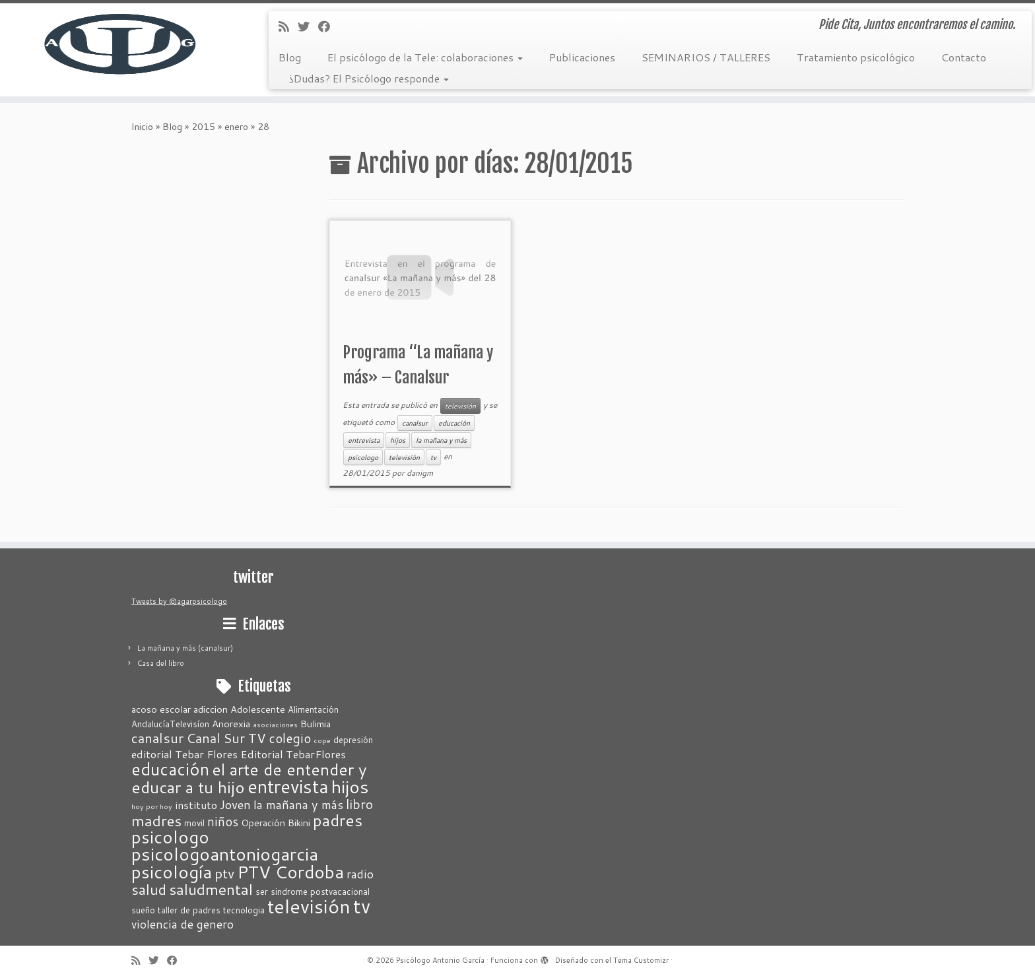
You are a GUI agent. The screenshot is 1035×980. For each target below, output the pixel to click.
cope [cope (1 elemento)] (322, 740)
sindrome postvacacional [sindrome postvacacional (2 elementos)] (320, 892)
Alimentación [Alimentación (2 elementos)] (313, 709)
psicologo (363, 457)
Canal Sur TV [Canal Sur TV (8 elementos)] (226, 738)
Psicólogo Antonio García (440, 960)
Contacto (963, 57)
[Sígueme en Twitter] (308, 26)
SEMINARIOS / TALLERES (706, 57)
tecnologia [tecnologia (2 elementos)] (244, 910)
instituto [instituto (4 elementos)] (196, 804)
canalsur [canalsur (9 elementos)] (157, 738)
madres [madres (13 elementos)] (156, 820)
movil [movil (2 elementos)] (194, 823)
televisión (460, 405)
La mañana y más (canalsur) (185, 648)
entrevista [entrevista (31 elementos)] (288, 786)
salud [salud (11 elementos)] (148, 889)
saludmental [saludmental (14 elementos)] (211, 888)
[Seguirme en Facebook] (328, 26)
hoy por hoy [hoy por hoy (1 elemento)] (151, 806)
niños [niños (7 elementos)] (222, 821)
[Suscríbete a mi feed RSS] (288, 26)
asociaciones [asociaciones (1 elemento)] (275, 724)
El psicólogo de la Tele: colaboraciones (425, 57)
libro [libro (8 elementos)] (359, 804)
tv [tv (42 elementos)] (361, 905)
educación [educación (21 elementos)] (170, 769)
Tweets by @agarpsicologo (179, 601)
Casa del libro (160, 663)
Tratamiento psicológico (856, 57)
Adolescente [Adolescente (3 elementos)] (257, 709)
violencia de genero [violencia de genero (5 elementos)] (182, 924)
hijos (397, 440)
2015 (203, 126)
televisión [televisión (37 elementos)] (309, 906)
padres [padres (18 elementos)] (337, 820)
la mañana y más (441, 440)
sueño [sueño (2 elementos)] (143, 910)
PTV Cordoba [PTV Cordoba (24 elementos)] (290, 871)
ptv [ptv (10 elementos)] (224, 873)
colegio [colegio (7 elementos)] (290, 738)
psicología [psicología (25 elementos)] (171, 871)
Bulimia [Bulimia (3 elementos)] (315, 724)
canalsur (415, 423)
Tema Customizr (641, 960)
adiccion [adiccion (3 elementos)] (210, 709)
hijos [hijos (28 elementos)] (350, 786)
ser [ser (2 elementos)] (261, 892)
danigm (420, 472)
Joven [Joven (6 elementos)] (235, 804)
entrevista (364, 440)
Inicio (142, 126)
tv (433, 457)
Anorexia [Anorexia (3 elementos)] (231, 724)
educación (454, 423)
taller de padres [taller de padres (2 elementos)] (189, 910)
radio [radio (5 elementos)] (360, 874)
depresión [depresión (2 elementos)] (353, 740)
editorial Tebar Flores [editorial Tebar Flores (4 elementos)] (184, 754)
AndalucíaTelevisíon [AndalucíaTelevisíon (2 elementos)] (170, 724)
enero (236, 126)
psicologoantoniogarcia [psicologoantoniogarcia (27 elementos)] (224, 853)
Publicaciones (582, 57)
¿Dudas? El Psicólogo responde (368, 78)
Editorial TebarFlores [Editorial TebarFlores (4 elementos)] (293, 754)
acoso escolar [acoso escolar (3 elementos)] (161, 709)
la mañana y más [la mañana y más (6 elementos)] (298, 804)
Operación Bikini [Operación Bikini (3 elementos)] (275, 823)
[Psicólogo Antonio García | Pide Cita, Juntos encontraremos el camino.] (119, 43)
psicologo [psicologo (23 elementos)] (170, 837)
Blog (290, 57)
